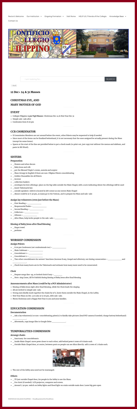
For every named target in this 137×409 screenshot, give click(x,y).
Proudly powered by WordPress (43, 399)
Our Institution (33, 16)
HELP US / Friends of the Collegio (93, 16)
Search (110, 79)
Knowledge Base (116, 16)
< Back (13, 86)
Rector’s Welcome (16, 16)
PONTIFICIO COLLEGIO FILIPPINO (19, 399)
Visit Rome (71, 16)
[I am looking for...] (62, 79)
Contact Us (13, 21)
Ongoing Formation (53, 16)
